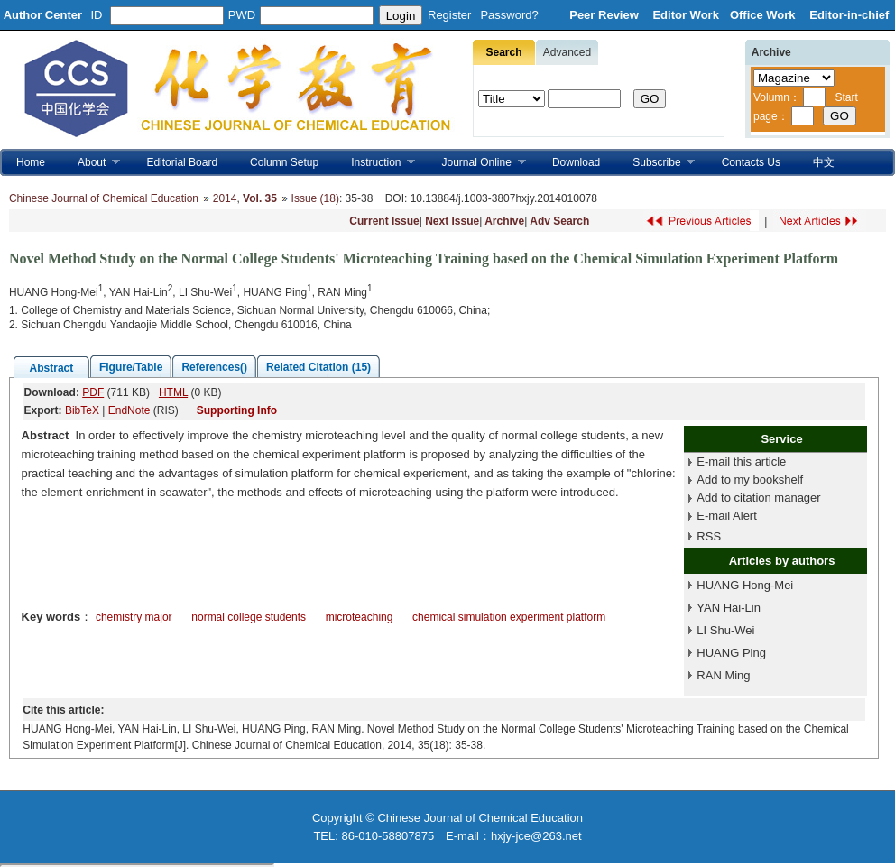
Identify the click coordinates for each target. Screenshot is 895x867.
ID (97, 15)
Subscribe (655, 163)
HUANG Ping (731, 652)
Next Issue (452, 221)
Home (30, 162)
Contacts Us (751, 162)
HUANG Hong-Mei (745, 585)
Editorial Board (181, 162)
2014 (225, 198)
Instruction (375, 163)
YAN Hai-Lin (729, 607)
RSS (709, 536)
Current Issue (384, 221)
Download (576, 162)
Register (449, 15)
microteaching (359, 617)
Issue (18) (315, 198)
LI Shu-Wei (725, 630)
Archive (504, 221)
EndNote (129, 410)
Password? (509, 15)
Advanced (567, 52)
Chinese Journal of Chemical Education (103, 198)
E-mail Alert (726, 515)
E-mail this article (741, 461)
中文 (824, 162)
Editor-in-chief (849, 15)
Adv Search (559, 221)
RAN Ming (723, 675)
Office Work (764, 15)
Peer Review (605, 15)
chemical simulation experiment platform (508, 617)
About (90, 163)
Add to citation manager (758, 497)
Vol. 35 (260, 198)
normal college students (248, 617)
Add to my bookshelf (750, 479)
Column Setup (284, 162)
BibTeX (82, 410)
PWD (241, 15)
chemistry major (134, 617)
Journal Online (476, 163)
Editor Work (685, 15)
